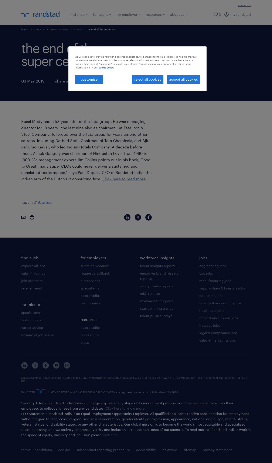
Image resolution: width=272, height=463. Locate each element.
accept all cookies (183, 79)
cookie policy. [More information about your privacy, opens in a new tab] (106, 67)
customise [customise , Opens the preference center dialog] (89, 79)
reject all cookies (147, 79)
